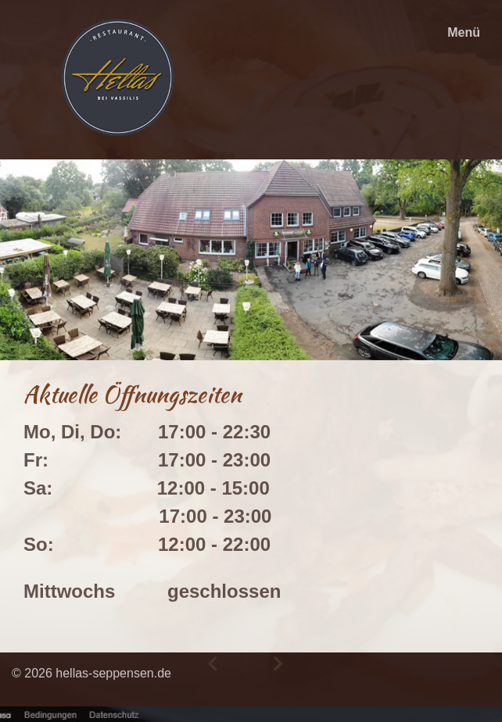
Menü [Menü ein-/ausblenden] (463, 32)
